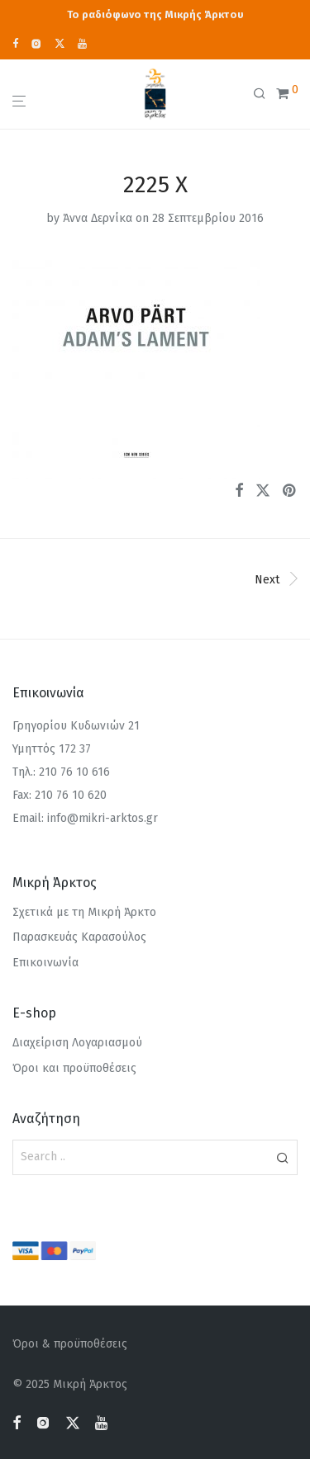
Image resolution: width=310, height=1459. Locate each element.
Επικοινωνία (45, 963)
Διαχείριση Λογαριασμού (77, 1043)
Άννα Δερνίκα (97, 218)
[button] (282, 1156)
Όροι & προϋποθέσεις (69, 1344)
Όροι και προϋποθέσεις (74, 1068)
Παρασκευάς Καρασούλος (79, 937)
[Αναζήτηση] (264, 94)
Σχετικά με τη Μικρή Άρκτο (84, 912)
